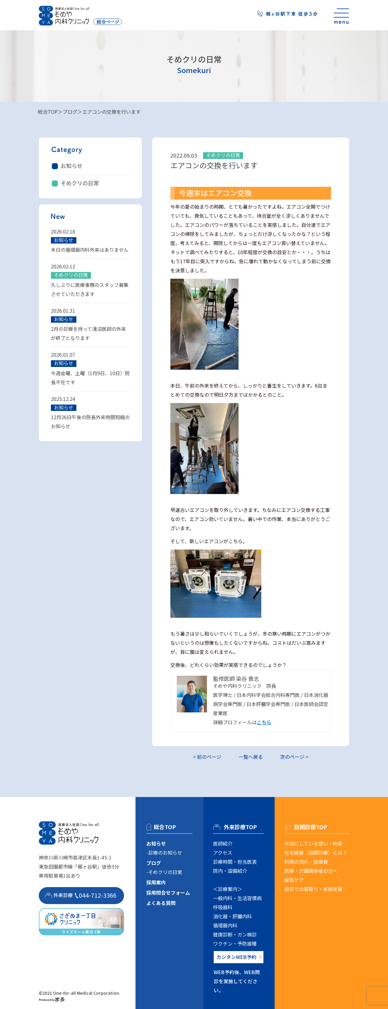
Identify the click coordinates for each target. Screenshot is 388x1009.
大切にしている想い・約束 (313, 843)
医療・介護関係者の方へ (311, 870)
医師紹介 (222, 843)
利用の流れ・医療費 (306, 861)
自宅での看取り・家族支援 (313, 889)
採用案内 (156, 882)
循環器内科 (225, 925)
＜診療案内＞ (227, 889)
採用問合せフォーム (168, 892)
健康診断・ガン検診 (235, 934)
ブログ (70, 111)
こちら (264, 722)
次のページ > (294, 756)
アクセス (222, 852)
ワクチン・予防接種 (235, 943)
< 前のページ (207, 756)
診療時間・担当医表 (235, 861)
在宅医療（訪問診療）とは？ (315, 852)
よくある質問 (161, 902)
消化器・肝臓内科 (232, 916)
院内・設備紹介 (230, 870)
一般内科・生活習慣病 (237, 898)
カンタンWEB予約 (236, 956)
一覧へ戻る (251, 756)
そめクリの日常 (80, 183)
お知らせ (71, 166)
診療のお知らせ (165, 852)
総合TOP (48, 111)
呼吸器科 (222, 907)
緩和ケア (294, 879)
